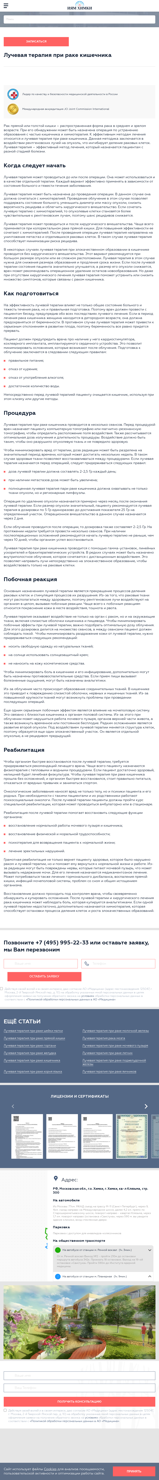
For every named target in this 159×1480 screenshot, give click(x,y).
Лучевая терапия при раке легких (107, 1053)
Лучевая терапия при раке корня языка (33, 1071)
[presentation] (13, 1106)
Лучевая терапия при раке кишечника (32, 1060)
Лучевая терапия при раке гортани (30, 1045)
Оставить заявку (44, 976)
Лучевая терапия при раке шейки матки (33, 1030)
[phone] (153, 6)
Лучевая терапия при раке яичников (109, 1071)
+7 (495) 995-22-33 (62, 943)
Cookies (50, 1469)
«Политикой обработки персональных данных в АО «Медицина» (70, 999)
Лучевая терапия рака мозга (103, 1038)
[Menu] (6, 6)
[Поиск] (152, 17)
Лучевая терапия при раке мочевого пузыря (115, 1045)
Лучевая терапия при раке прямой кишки (34, 1038)
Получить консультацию (79, 1401)
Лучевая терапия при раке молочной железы (115, 1030)
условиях (87, 996)
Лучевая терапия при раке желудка (30, 1053)
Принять (134, 1471)
